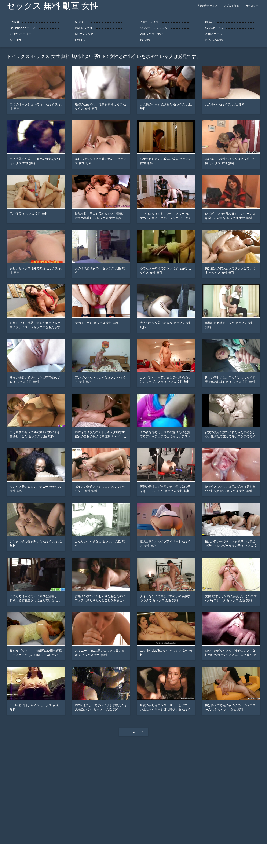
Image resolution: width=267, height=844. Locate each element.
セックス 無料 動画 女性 (52, 6)
